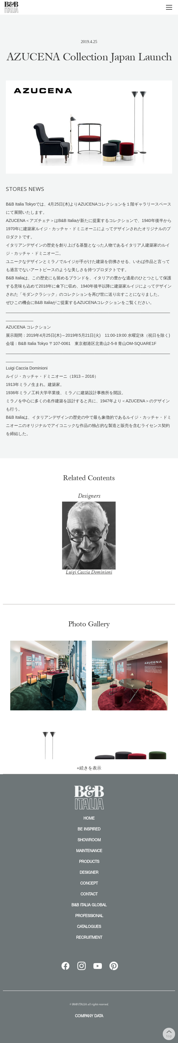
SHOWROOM (89, 839)
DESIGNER (89, 872)
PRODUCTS (89, 861)
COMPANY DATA (89, 1015)
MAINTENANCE (89, 850)
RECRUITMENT (89, 937)
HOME (89, 818)
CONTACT (89, 894)
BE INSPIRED (89, 829)
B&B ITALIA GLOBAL (89, 904)
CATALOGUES (89, 926)
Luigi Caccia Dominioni (89, 543)
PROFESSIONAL (89, 915)
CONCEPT (89, 883)
